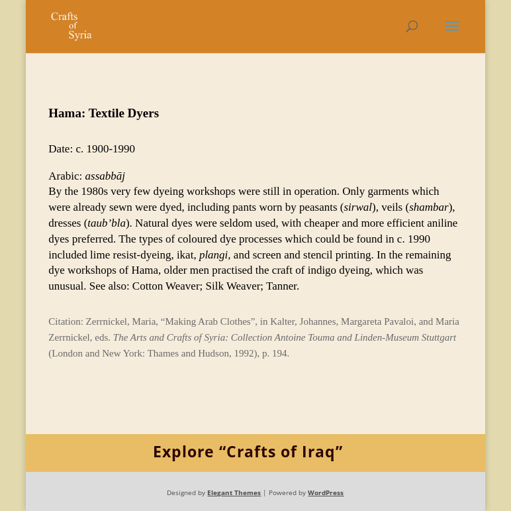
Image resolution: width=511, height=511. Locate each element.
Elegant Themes (234, 492)
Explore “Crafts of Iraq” (248, 451)
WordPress (326, 492)
